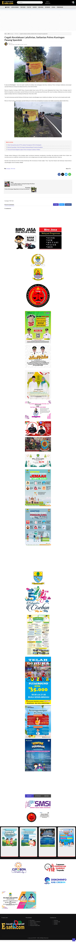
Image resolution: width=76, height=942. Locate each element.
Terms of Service (34, 918)
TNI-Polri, (25, 44)
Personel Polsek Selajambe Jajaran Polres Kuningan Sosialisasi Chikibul (24, 149)
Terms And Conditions (35, 916)
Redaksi (56, 917)
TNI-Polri (13, 168)
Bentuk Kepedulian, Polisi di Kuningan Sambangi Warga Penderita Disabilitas (25, 147)
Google (56, 199)
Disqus (61, 199)
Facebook (68, 199)
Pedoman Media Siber (35, 920)
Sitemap (56, 915)
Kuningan (8, 168)
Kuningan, (22, 44)
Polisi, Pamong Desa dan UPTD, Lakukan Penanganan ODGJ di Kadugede (24, 145)
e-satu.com (30, 932)
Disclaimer (32, 915)
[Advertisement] (38, 17)
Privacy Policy (33, 917)
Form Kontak (57, 916)
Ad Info (56, 918)
